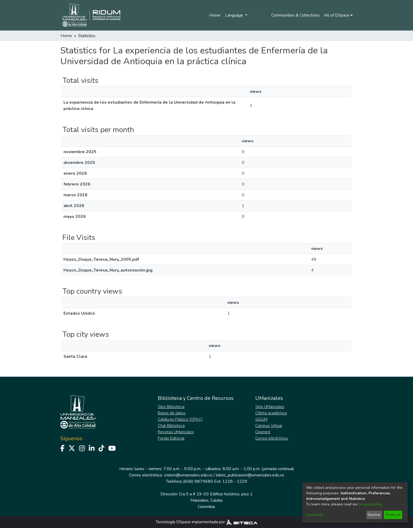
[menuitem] (338, 15)
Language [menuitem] (234, 15)
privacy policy (370, 504)
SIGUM (261, 419)
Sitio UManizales (269, 406)
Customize (314, 514)
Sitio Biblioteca (171, 406)
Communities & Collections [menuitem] (295, 15)
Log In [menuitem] (257, 15)
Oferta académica (271, 413)
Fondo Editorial (171, 438)
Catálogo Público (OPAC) (180, 419)
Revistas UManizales (176, 432)
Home (214, 15)
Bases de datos (171, 413)
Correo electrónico (271, 438)
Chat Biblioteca (171, 425)
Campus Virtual (268, 425)
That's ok (393, 514)
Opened (262, 432)
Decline (374, 514)
